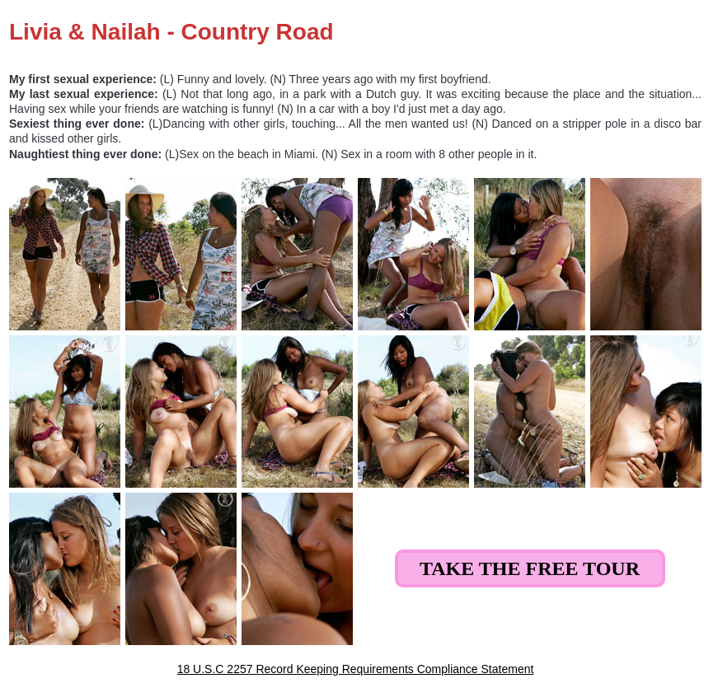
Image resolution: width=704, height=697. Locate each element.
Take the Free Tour (530, 568)
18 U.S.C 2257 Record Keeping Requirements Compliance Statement (355, 669)
